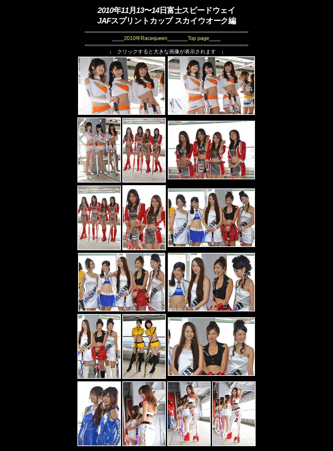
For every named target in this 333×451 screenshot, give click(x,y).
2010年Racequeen (145, 38)
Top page (198, 38)
